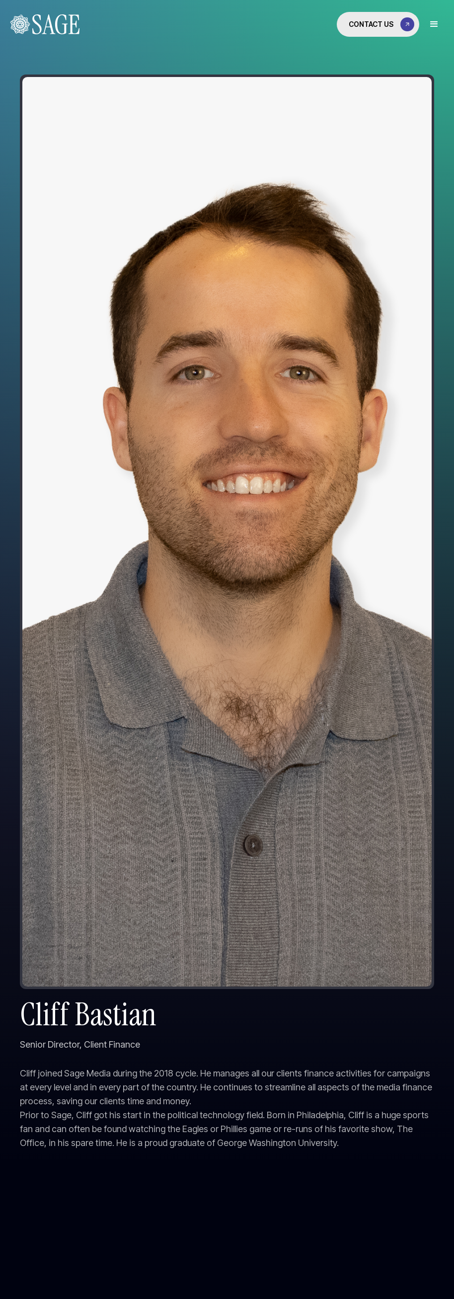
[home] (42, 24)
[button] (434, 24)
